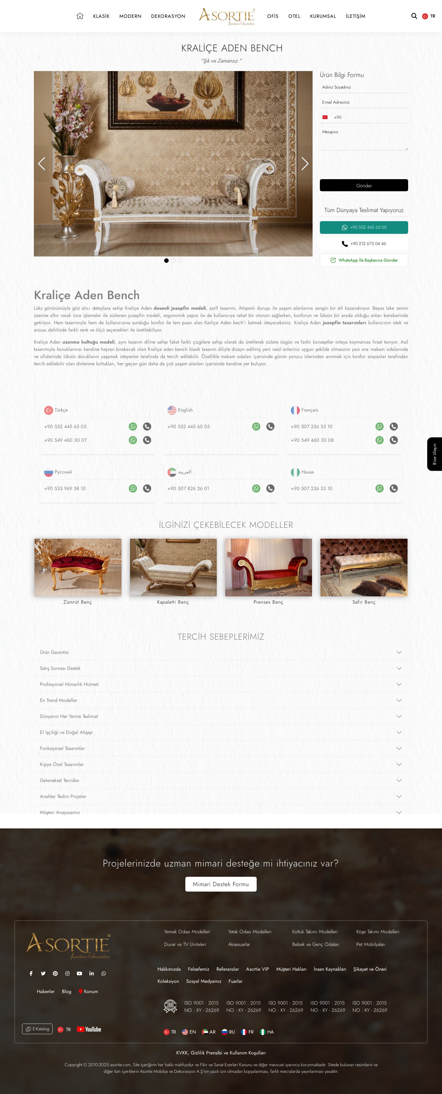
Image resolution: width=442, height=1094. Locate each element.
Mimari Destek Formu (221, 884)
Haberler (46, 991)
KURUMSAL (323, 16)
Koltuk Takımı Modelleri (315, 931)
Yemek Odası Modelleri (187, 931)
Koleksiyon (168, 981)
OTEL (294, 16)
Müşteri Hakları (291, 969)
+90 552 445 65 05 (364, 227)
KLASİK (101, 16)
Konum (88, 991)
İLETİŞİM (356, 16)
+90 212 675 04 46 (364, 243)
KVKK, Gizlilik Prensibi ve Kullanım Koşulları (221, 1052)
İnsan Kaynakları (330, 969)
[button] (41, 164)
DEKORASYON (168, 16)
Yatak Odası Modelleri (249, 931)
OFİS (273, 16)
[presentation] (359, 164)
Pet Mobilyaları (370, 944)
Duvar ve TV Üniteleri (185, 944)
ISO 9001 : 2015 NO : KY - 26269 (201, 1006)
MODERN (130, 16)
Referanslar (227, 969)
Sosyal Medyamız (203, 981)
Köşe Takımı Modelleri (377, 931)
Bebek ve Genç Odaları (315, 944)
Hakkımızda (169, 969)
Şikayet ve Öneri (370, 969)
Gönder (364, 185)
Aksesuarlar (239, 944)
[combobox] (330, 117)
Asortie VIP (257, 969)
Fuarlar (235, 981)
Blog (67, 991)
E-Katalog (37, 1028)
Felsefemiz (198, 969)
